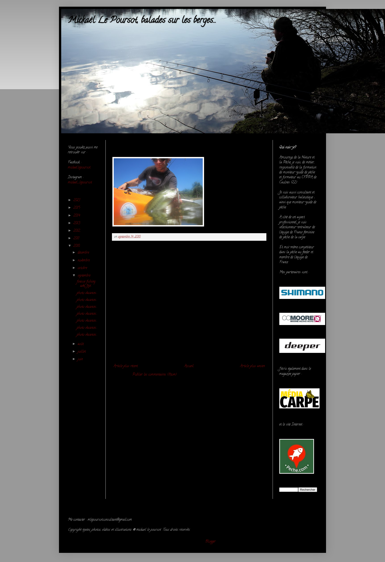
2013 (77, 223)
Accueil (189, 366)
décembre (84, 252)
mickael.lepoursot (79, 167)
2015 (77, 208)
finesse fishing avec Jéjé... (86, 284)
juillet (82, 351)
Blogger (210, 541)
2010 (77, 246)
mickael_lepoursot (80, 182)
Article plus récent (125, 366)
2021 (77, 200)
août (81, 344)
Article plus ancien (252, 366)
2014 (77, 215)
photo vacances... (87, 293)
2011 (76, 238)
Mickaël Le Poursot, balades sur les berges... (142, 21)
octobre (83, 268)
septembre (84, 275)
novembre (84, 260)
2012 (77, 231)
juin (81, 359)
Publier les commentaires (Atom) (154, 374)
